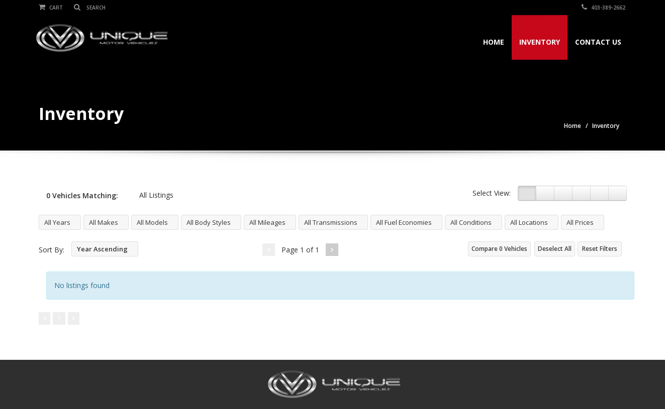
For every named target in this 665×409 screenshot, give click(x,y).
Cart (51, 7)
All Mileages (267, 222)
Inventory (537, 42)
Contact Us (596, 42)
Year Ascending (102, 248)
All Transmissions (330, 222)
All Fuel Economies (404, 222)
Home (491, 42)
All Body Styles (208, 222)
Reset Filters (599, 248)
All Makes (103, 222)
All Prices (580, 222)
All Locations (529, 222)
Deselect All (555, 248)
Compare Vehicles (499, 248)
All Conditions (471, 222)
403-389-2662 (605, 7)
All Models (152, 222)
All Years (57, 222)
